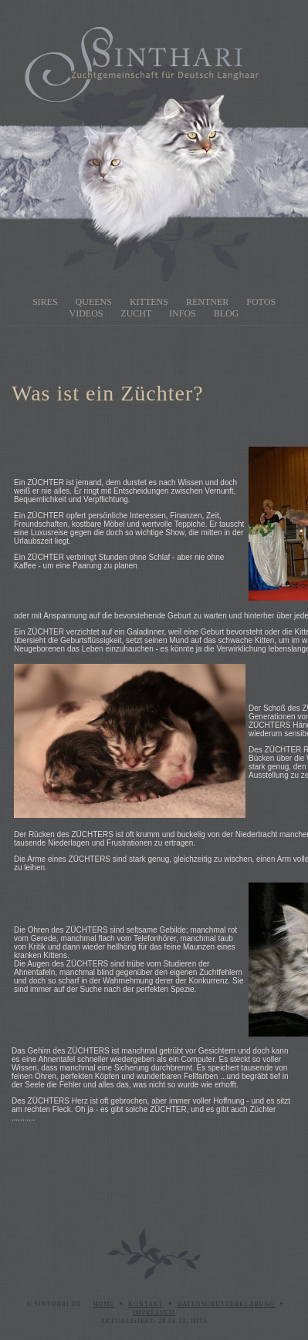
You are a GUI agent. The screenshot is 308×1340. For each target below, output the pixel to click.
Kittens (149, 301)
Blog (226, 313)
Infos (182, 313)
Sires (45, 301)
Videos (86, 313)
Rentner (207, 301)
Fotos (261, 301)
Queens (94, 301)
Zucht (135, 313)
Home (104, 1304)
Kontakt (145, 1304)
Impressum (154, 1312)
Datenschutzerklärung (226, 1304)
